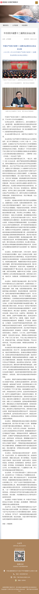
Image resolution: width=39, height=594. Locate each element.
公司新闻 (15, 25)
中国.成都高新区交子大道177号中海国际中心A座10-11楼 (21, 571)
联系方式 (20, 564)
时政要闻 (24, 25)
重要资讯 (5, 25)
